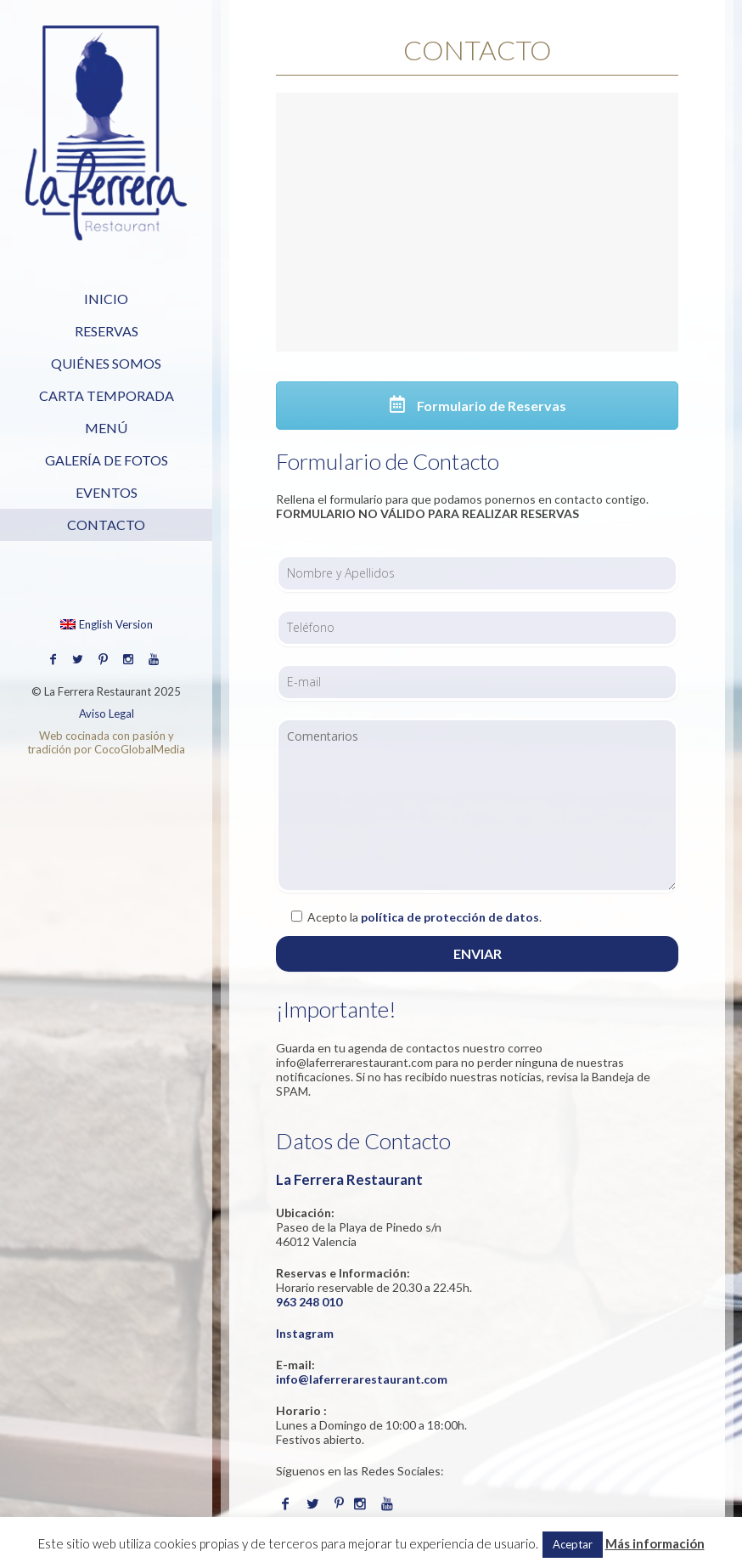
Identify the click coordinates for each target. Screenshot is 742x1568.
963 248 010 (309, 1301)
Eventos (107, 492)
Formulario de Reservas (477, 406)
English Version (106, 624)
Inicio (106, 298)
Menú (106, 428)
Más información (655, 1543)
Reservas (106, 331)
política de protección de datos (450, 917)
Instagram (305, 1333)
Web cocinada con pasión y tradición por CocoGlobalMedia (106, 742)
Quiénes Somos (106, 363)
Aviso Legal (106, 713)
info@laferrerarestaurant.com (361, 1379)
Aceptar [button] (573, 1544)
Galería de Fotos (106, 460)
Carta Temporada (106, 395)
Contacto (106, 524)
